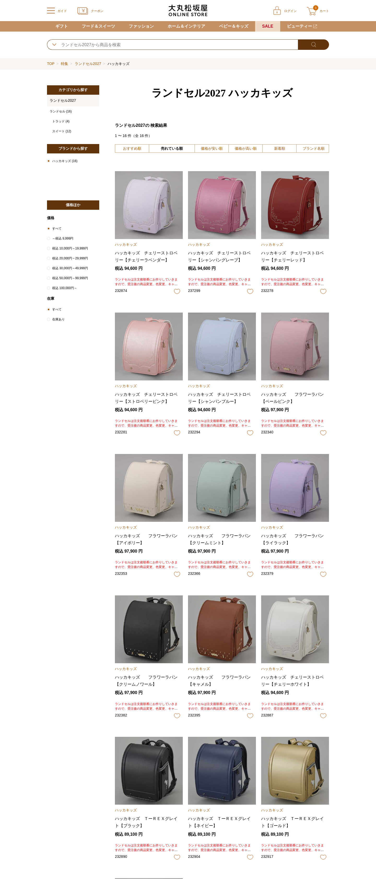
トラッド (60, 121)
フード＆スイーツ (98, 26)
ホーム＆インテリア (186, 26)
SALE (267, 26)
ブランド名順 (314, 148)
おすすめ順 (132, 148)
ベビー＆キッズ (233, 26)
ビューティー (299, 26)
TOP (50, 64)
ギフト (61, 26)
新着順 (279, 148)
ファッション (141, 26)
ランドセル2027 (88, 64)
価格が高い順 (246, 148)
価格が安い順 (212, 148)
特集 (64, 64)
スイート (61, 131)
